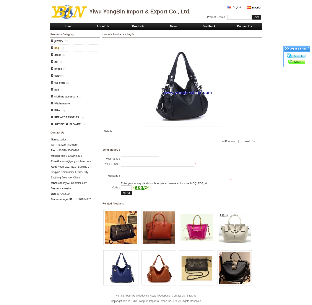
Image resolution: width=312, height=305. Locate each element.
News (173, 26)
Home (68, 26)
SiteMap (191, 295)
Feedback (209, 26)
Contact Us (244, 26)
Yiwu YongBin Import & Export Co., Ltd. (155, 301)
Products (138, 26)
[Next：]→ (250, 141)
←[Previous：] (230, 141)
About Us (103, 26)
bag (129, 34)
